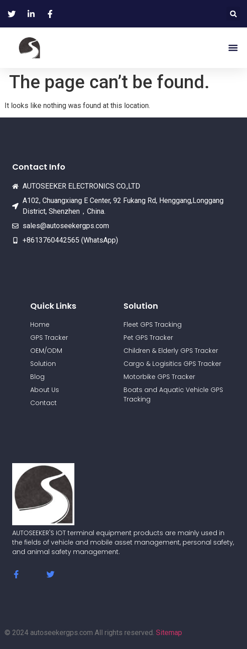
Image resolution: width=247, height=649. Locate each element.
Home (40, 324)
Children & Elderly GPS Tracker (171, 350)
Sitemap (169, 632)
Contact (43, 402)
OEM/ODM (46, 350)
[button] (233, 14)
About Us (44, 389)
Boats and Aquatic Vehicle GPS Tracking (173, 394)
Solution (43, 363)
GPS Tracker (49, 337)
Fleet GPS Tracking (153, 324)
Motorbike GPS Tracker (159, 376)
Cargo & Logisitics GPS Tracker (172, 363)
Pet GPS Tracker (148, 337)
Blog (37, 376)
